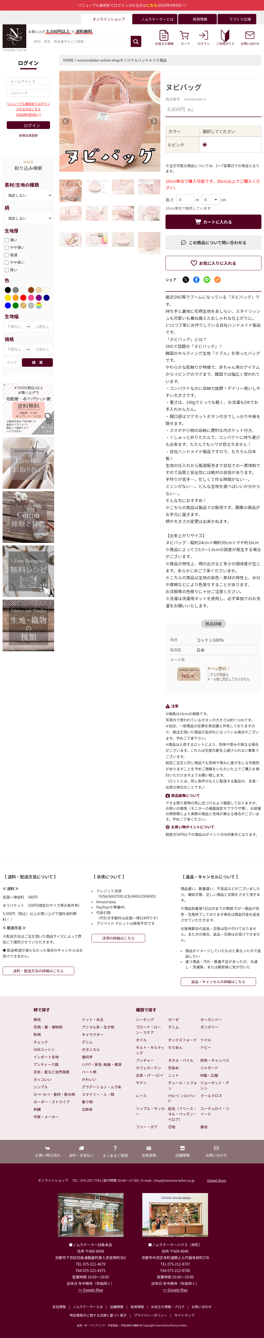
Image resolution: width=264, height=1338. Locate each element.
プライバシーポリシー (150, 1315)
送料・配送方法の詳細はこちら (38, 970)
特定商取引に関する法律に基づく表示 (98, 1315)
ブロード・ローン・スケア (148, 1029)
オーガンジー (211, 1019)
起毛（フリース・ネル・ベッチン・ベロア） (182, 1114)
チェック (41, 1042)
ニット (173, 1075)
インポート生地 (46, 1056)
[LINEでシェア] (207, 279)
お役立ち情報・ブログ (167, 1306)
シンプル (41, 1086)
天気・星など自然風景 (52, 1071)
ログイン (32, 125)
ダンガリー (209, 1027)
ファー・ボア (147, 1126)
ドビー (205, 1047)
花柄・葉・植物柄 (48, 1027)
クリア (11, 362)
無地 (37, 1019)
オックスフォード (182, 1039)
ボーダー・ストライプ (52, 1101)
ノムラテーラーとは (88, 1306)
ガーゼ (173, 1019)
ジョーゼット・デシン (214, 1085)
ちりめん (175, 1047)
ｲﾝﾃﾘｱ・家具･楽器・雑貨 (102, 1064)
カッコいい (43, 1079)
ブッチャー (145, 1060)
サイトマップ (184, 1315)
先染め (173, 1067)
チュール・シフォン (182, 1085)
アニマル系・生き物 (98, 1027)
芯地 (171, 1126)
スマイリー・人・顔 (98, 1094)
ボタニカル (91, 1049)
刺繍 (37, 1109)
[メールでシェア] (217, 279)
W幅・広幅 (209, 1075)
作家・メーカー (46, 1116)
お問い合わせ (202, 1306)
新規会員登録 (28, 135)
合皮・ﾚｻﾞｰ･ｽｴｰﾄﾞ (150, 1075)
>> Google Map (90, 1289)
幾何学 (87, 1056)
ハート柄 (89, 1071)
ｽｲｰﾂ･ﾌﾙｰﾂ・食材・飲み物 (54, 1094)
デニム (87, 1042)
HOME (68, 60)
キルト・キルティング (150, 1050)
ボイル (141, 1039)
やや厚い (17, 262)
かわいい (89, 1079)
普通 (13, 254)
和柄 (37, 1034)
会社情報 (59, 1306)
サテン (141, 1082)
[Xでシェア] (186, 279)
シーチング (145, 1019)
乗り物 (87, 1101)
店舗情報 (116, 1306)
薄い (13, 239)
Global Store (216, 1180)
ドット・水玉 (93, 1019)
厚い (13, 269)
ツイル (205, 1039)
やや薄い (17, 247)
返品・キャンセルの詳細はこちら (218, 981)
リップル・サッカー (150, 1111)
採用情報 (137, 1306)
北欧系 (87, 1109)
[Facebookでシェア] (196, 279)
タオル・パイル (180, 1060)
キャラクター (92, 1034)
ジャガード (209, 1067)
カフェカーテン (148, 1067)
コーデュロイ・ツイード (214, 1111)
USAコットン (44, 1049)
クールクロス (211, 1095)
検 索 (37, 362)
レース (141, 1095)
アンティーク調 (46, 1064)
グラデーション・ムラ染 (101, 1086)
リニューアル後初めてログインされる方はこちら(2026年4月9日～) (28, 109)
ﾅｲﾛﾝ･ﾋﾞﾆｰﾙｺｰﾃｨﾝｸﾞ (181, 1098)
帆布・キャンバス (214, 1060)
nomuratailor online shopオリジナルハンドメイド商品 (122, 60)
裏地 (204, 1126)
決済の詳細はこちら (118, 938)
